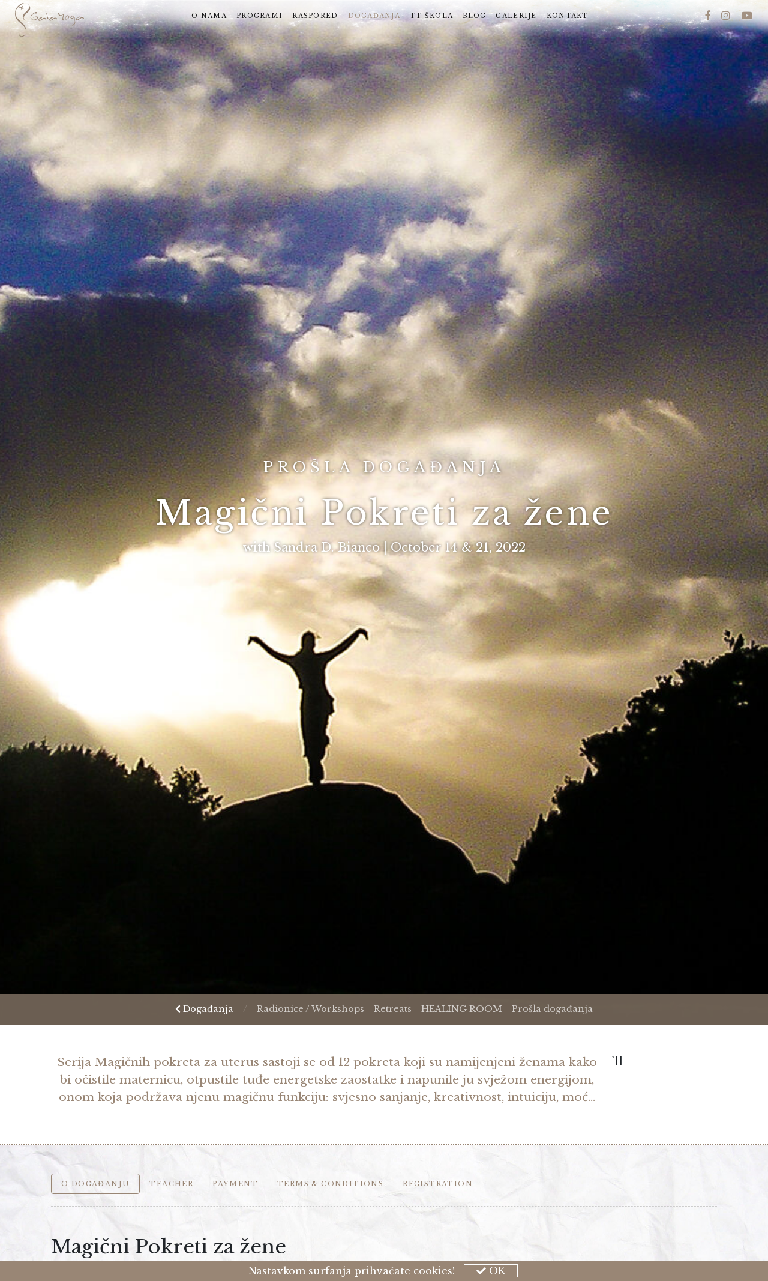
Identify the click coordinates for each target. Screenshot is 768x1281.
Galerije (516, 16)
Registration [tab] (438, 1184)
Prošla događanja (552, 1009)
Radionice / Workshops (310, 1009)
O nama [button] (209, 16)
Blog (474, 16)
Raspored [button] (315, 16)
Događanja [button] (377, 15)
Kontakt (568, 16)
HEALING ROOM (461, 1009)
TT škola (431, 16)
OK (490, 1271)
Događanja (204, 1009)
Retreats (393, 1009)
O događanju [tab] (95, 1184)
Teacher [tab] (171, 1184)
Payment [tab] (235, 1184)
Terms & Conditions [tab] (330, 1184)
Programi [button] (259, 16)
